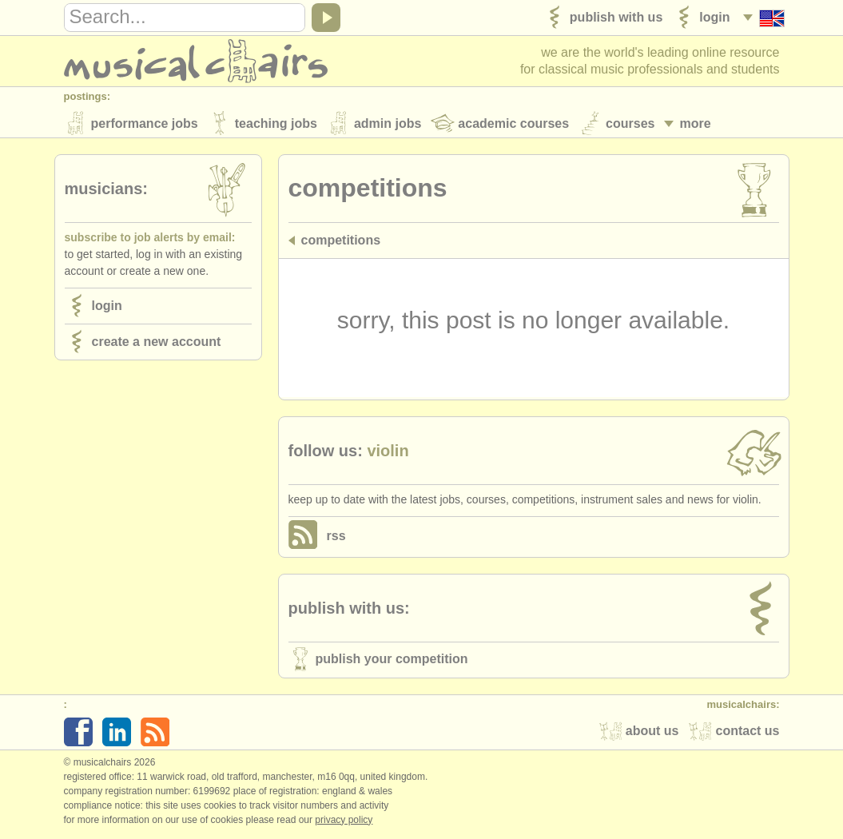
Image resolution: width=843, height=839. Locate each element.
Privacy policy (343, 822)
